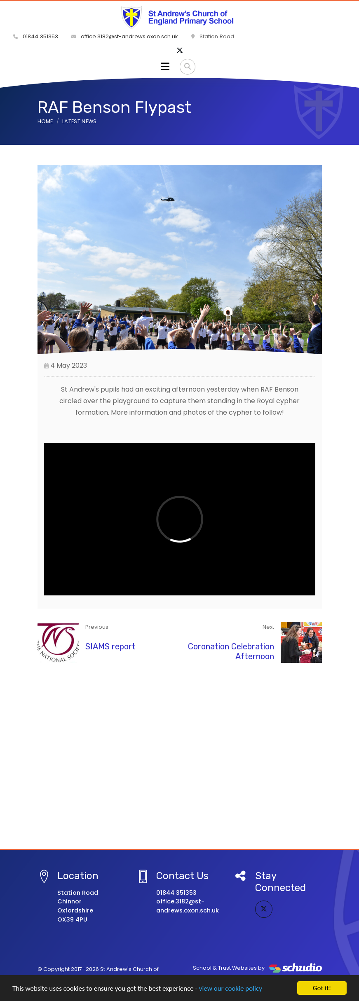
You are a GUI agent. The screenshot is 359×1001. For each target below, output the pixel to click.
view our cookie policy (230, 989)
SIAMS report (110, 646)
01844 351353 (35, 36)
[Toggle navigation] (165, 67)
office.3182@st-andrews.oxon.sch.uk (124, 36)
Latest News (79, 121)
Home (45, 121)
